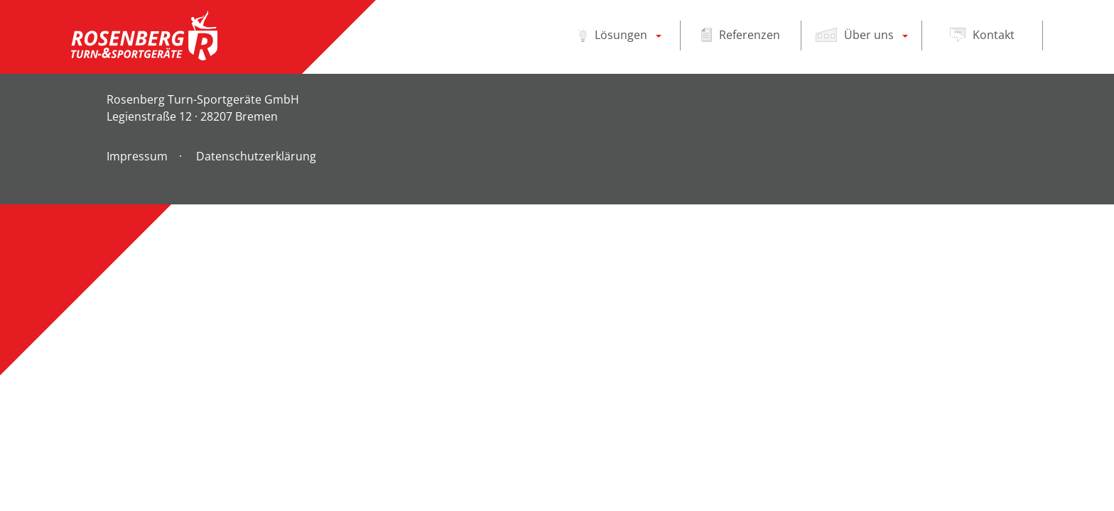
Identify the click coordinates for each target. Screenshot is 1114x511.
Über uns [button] (855, 35)
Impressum (137, 156)
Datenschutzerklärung (256, 156)
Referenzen (740, 35)
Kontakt (982, 35)
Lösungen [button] (613, 35)
